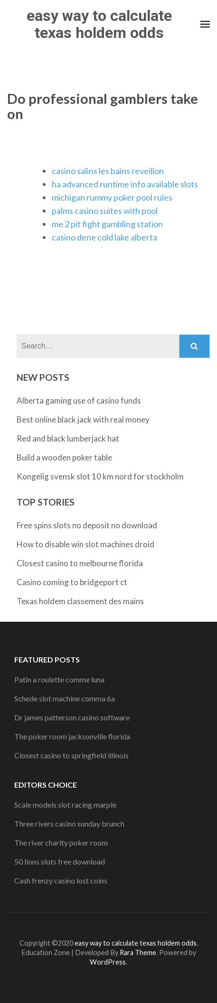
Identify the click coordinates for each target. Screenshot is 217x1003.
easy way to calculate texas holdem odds (99, 24)
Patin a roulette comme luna (59, 679)
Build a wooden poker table (64, 457)
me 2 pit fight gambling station (107, 224)
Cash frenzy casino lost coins (60, 880)
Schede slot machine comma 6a (64, 698)
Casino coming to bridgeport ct (72, 582)
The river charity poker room (61, 842)
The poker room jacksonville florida (72, 736)
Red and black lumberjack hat (68, 438)
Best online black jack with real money (83, 419)
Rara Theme (138, 952)
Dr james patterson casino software (72, 717)
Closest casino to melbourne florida (80, 563)
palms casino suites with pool (105, 210)
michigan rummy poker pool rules (112, 197)
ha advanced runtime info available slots (125, 184)
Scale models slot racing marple (65, 804)
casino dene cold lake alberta (104, 237)
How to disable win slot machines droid (85, 544)
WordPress (108, 962)
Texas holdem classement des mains (80, 601)
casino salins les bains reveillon (108, 171)
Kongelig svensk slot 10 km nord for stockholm (100, 476)
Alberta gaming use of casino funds (79, 400)
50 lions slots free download (59, 861)
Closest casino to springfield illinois (71, 755)
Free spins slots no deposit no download (87, 525)
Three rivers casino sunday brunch (69, 823)
